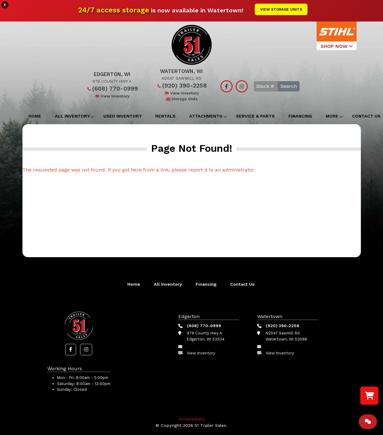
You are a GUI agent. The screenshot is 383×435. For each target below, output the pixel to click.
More (332, 116)
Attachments (205, 116)
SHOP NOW (337, 46)
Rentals (165, 116)
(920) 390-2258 (181, 85)
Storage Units (181, 99)
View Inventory (112, 96)
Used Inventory (122, 116)
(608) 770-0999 (112, 88)
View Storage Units (281, 9)
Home (35, 116)
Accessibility (192, 419)
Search (289, 86)
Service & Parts (255, 116)
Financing (300, 116)
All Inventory (72, 116)
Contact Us (242, 284)
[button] (70, 349)
